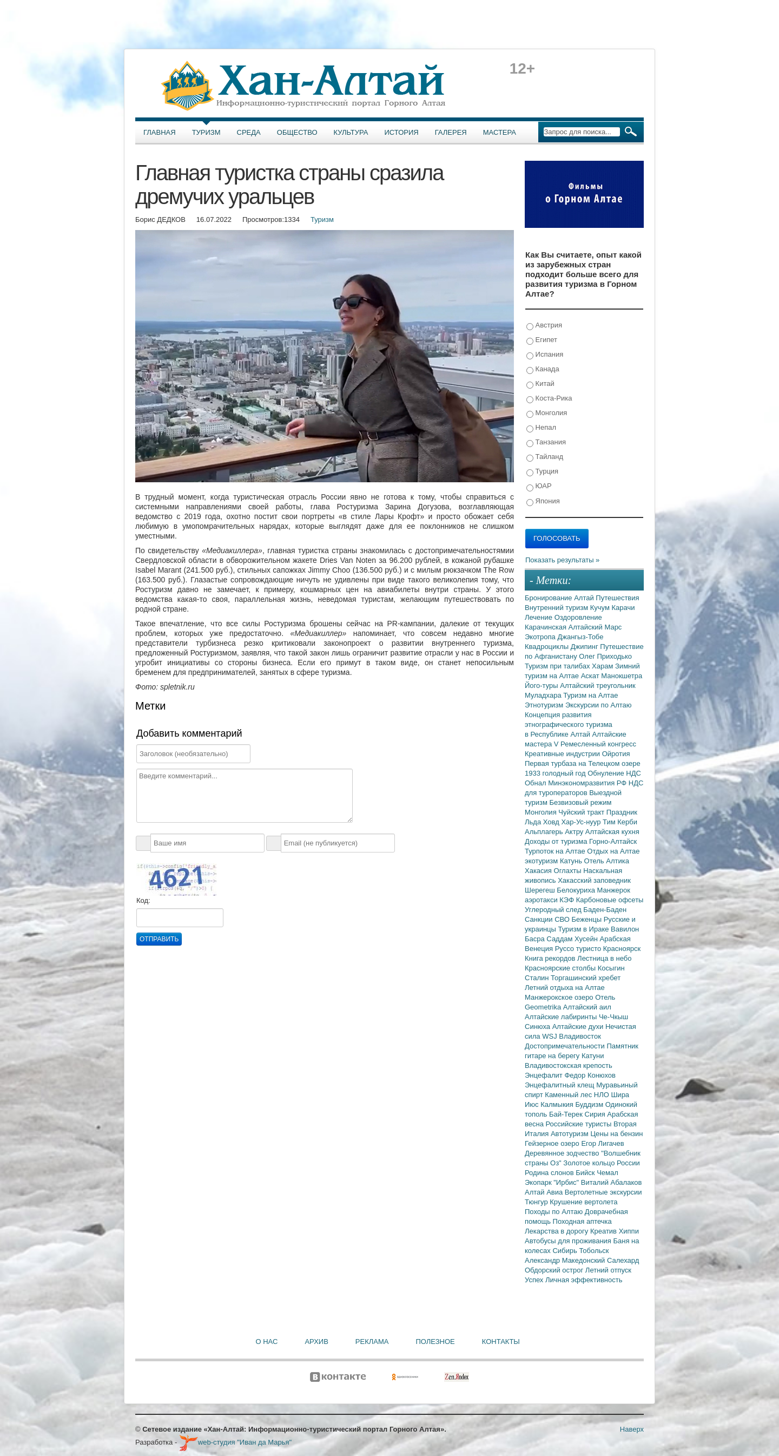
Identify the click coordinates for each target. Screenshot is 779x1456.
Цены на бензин (616, 1134)
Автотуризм (571, 1134)
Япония (543, 501)
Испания (544, 354)
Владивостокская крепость (568, 1065)
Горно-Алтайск (613, 841)
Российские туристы (580, 1124)
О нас (267, 1341)
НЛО (602, 1095)
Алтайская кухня (612, 832)
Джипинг (585, 646)
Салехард (623, 1260)
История (402, 132)
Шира (620, 1095)
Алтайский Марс (595, 627)
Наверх (632, 1429)
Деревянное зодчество (563, 1153)
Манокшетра (621, 676)
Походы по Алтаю (555, 1212)
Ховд (552, 822)
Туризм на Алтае (590, 695)
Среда (249, 132)
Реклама (372, 1341)
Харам (603, 666)
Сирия (596, 1114)
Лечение (539, 617)
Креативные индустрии (563, 754)
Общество (297, 132)
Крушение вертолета (583, 1202)
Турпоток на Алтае (556, 851)
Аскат (591, 676)
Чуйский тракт (582, 812)
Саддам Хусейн (572, 939)
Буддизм (590, 1104)
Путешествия (617, 598)
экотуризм (542, 861)
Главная (159, 132)
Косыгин (611, 968)
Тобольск (594, 1251)
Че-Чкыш (613, 1017)
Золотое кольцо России (601, 1163)
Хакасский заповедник (594, 880)
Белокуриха (577, 890)
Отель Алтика (606, 861)
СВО (562, 919)
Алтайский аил (587, 1007)
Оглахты (569, 871)
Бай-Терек (567, 1114)
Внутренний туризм (557, 608)
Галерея (451, 132)
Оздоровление (578, 617)
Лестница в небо (604, 958)
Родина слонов (550, 1173)
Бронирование (549, 598)
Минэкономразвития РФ (588, 783)
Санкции (539, 919)
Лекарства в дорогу (557, 1231)
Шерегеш (541, 890)
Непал (541, 427)
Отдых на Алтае (613, 851)
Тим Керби (620, 822)
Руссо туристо (579, 949)
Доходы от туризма (557, 841)
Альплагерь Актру (555, 832)
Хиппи (629, 1231)
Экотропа (541, 637)
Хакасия (539, 871)
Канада (542, 369)
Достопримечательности (565, 1046)
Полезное (434, 1341)
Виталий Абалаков (611, 1182)
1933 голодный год (556, 773)
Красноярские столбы (561, 968)
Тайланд (544, 457)
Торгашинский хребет (585, 978)
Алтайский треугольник (598, 685)
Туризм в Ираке (584, 929)
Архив (316, 1341)
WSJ (550, 1036)
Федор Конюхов (590, 1075)
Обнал (536, 783)
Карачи (623, 608)
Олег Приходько (605, 656)
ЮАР (539, 486)
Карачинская (547, 627)
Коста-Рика (549, 398)
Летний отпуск (608, 1270)
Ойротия (616, 754)
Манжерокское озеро (560, 997)
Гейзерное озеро (553, 1143)
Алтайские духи (578, 1026)
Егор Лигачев (602, 1143)
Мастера (499, 132)
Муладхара (544, 695)
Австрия (544, 325)
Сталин (538, 978)
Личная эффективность (583, 1280)
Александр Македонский (566, 1260)
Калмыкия (557, 1104)
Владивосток (580, 1036)
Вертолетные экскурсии (603, 1192)
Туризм (206, 132)
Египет (541, 340)
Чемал (607, 1173)
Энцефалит (544, 1075)
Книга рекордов (551, 958)
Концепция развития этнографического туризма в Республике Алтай (568, 724)
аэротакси (542, 900)
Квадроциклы (548, 646)
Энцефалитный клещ (560, 1085)
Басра (535, 939)
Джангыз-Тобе (580, 637)
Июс (532, 1104)
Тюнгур (537, 1202)
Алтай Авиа (545, 1192)
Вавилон (625, 929)
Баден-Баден (604, 910)
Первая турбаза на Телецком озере (583, 763)
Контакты (501, 1341)
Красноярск (622, 949)
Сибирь (565, 1251)
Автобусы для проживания (569, 1241)
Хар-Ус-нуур (582, 822)
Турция (542, 471)
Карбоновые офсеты (610, 900)
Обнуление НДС (614, 773)
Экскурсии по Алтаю (598, 705)
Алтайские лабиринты (562, 1017)
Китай (540, 384)
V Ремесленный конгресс (595, 744)
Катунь (572, 861)
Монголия (546, 413)
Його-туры (542, 685)
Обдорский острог (555, 1270)
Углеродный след (554, 910)
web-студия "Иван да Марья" (235, 1442)
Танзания (546, 442)
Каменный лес (569, 1095)
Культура (351, 132)
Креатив (604, 1231)
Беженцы (588, 919)
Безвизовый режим (580, 802)
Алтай (585, 598)
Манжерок (613, 890)
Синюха (538, 1026)
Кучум (601, 608)
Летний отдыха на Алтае (565, 987)
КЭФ (567, 900)
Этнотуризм (545, 705)
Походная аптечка (582, 1221)
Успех (535, 1280)
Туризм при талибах (558, 666)
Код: (143, 900)
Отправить (159, 939)
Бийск (586, 1173)
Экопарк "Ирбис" (553, 1182)
